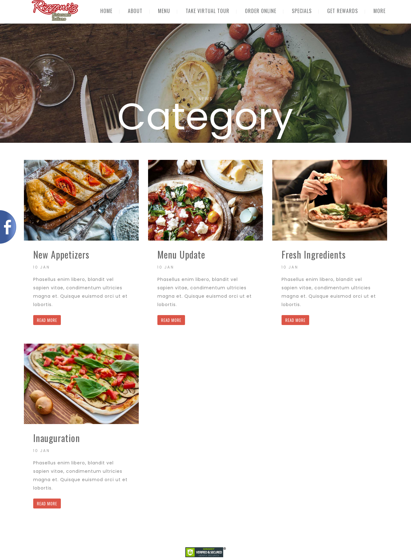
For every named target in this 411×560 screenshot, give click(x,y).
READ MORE (47, 320)
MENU (164, 11)
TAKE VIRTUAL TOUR (207, 11)
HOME (106, 11)
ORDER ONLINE (260, 11)
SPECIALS (302, 11)
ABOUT (135, 11)
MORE (379, 11)
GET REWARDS (342, 11)
